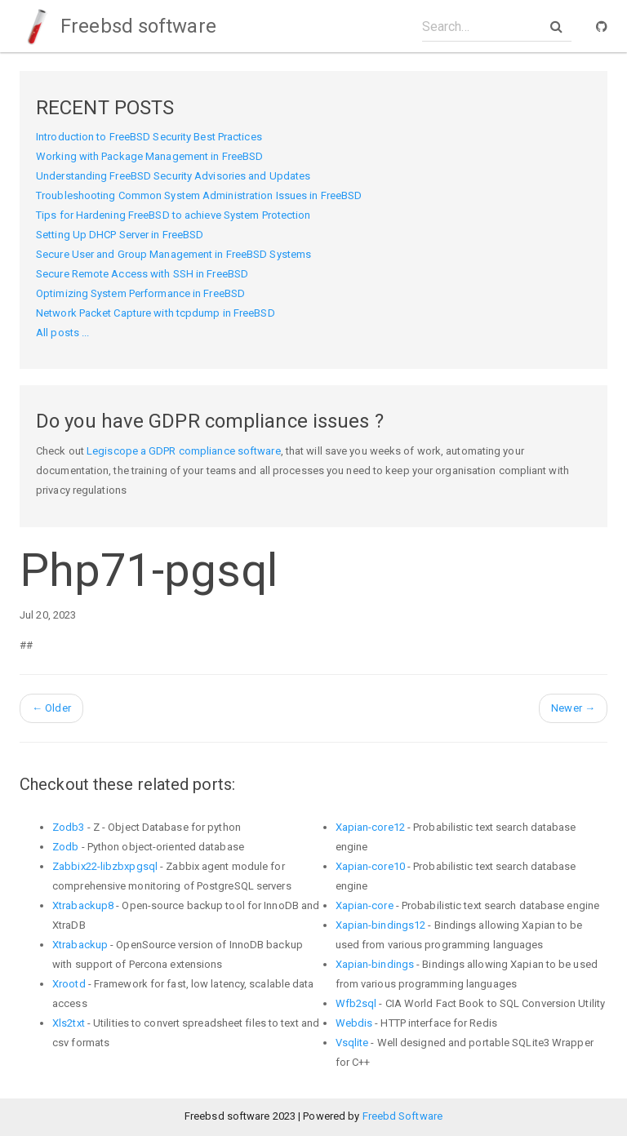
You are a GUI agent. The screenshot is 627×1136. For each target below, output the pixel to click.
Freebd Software (402, 1116)
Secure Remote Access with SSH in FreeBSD (142, 274)
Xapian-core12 (370, 827)
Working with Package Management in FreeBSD (149, 156)
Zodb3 (68, 827)
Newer (573, 708)
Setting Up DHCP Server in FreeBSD (119, 235)
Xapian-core (365, 905)
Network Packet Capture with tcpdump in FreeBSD (155, 313)
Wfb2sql (356, 1003)
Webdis (354, 1023)
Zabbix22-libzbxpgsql (105, 866)
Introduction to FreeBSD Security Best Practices (149, 137)
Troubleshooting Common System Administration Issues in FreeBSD (199, 195)
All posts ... (62, 332)
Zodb (65, 847)
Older (51, 708)
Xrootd (69, 984)
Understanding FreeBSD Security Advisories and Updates (173, 176)
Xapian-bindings (375, 964)
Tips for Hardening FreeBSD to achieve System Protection (173, 215)
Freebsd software (118, 26)
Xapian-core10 (370, 866)
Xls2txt (68, 1023)
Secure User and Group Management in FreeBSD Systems (173, 254)
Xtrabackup (80, 945)
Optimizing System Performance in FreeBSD (140, 293)
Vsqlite (352, 1042)
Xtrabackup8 (82, 905)
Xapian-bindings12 (381, 925)
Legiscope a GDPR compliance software (184, 451)
